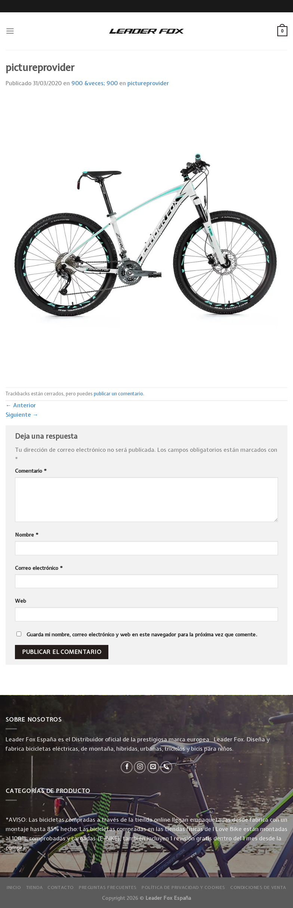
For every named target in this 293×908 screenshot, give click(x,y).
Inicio (14, 887)
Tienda (34, 887)
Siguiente (22, 415)
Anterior (21, 405)
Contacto (60, 887)
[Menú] (10, 31)
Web (20, 600)
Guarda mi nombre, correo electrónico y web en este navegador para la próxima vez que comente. (142, 634)
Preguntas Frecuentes (108, 887)
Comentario (31, 470)
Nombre (26, 534)
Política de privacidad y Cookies (183, 887)
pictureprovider (148, 83)
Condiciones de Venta (258, 887)
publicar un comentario (118, 393)
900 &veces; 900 (94, 83)
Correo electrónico (39, 568)
